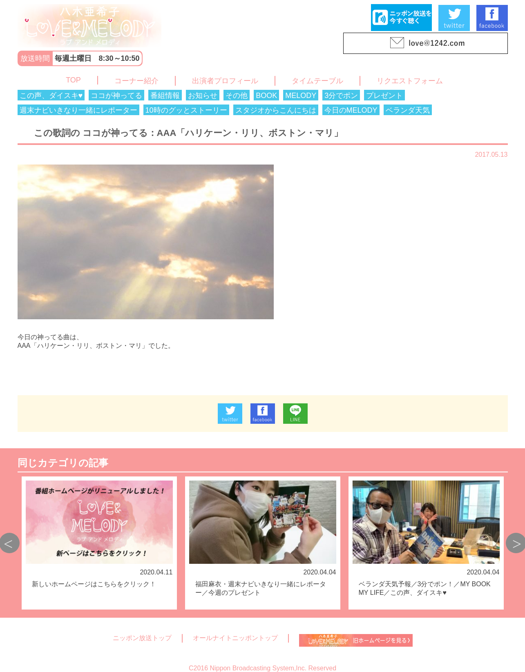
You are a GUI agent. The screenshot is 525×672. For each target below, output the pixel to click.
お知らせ (202, 95)
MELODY (300, 95)
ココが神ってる (116, 95)
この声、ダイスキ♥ (51, 95)
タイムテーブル (317, 81)
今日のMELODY (351, 110)
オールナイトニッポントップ (235, 637)
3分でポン (341, 95)
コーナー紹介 (136, 81)
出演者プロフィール (225, 81)
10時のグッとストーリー (186, 110)
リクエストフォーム (410, 81)
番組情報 (165, 95)
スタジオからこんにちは (275, 110)
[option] (99, 543)
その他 (237, 95)
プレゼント (384, 95)
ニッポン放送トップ (142, 637)
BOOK (266, 95)
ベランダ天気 (408, 110)
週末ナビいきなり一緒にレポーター (78, 110)
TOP (73, 80)
